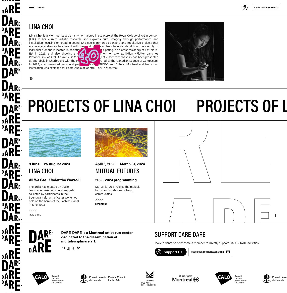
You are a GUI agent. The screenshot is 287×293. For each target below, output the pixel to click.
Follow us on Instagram (68, 248)
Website (31, 78)
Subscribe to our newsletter (63, 248)
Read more (35, 214)
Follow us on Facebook (73, 248)
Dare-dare (11, 146)
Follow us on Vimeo (78, 248)
